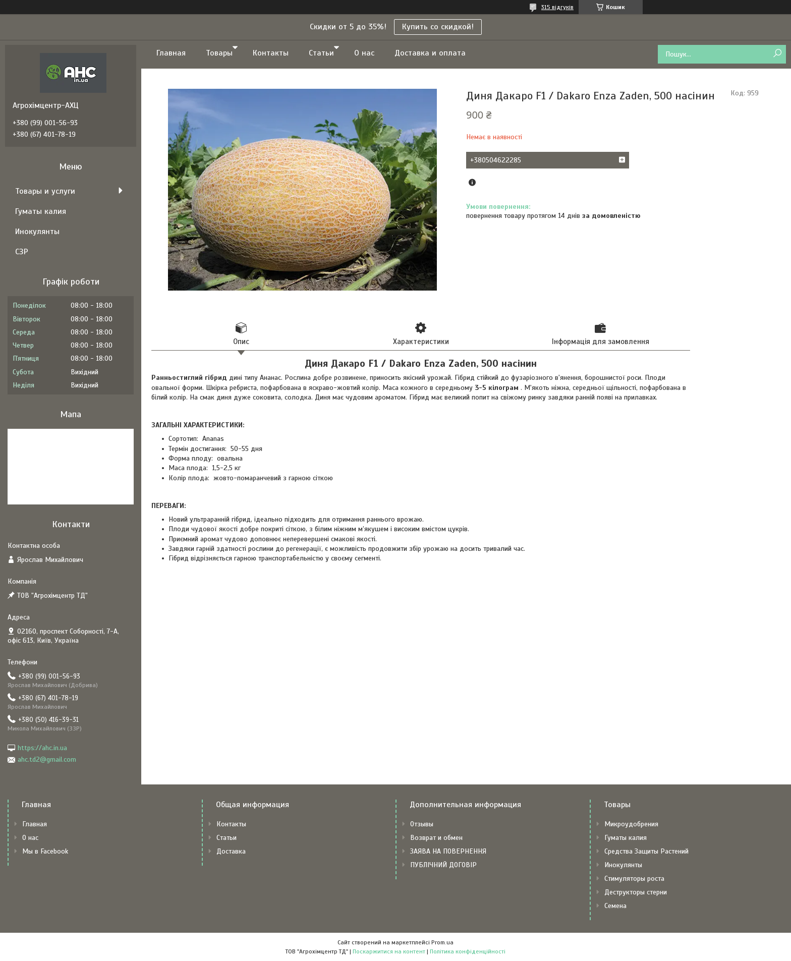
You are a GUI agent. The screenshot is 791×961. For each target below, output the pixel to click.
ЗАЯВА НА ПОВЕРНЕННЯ (448, 851)
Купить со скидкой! (438, 27)
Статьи (321, 53)
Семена (615, 905)
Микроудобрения (631, 824)
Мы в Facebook (45, 851)
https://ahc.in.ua (42, 748)
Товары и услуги (45, 191)
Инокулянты (37, 232)
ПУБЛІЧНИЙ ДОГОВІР (443, 865)
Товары (219, 53)
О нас (364, 53)
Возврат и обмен (436, 837)
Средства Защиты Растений (646, 851)
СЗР (21, 252)
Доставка (231, 851)
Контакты (271, 53)
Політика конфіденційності (467, 951)
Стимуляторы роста (634, 878)
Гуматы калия (40, 211)
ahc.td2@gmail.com (47, 759)
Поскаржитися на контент (389, 951)
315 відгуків (557, 7)
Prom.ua (442, 942)
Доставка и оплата (430, 53)
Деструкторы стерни (635, 892)
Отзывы (421, 824)
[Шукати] (777, 54)
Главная (171, 53)
